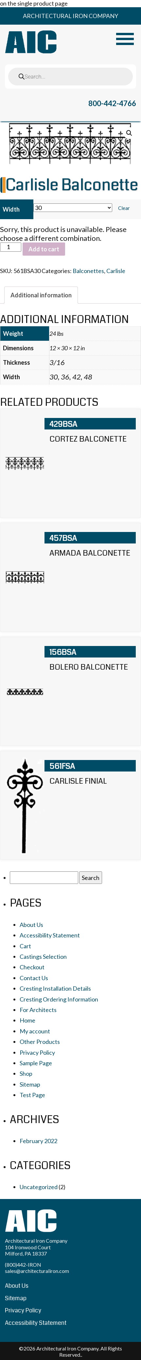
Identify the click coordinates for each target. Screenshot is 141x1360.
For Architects (38, 1009)
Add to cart (43, 249)
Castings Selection (43, 956)
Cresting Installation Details (55, 988)
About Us (31, 924)
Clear (124, 208)
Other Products (40, 1041)
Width (11, 209)
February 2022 (38, 1140)
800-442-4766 (112, 103)
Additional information (41, 295)
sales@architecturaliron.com (37, 1271)
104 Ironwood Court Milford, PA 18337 (28, 1250)
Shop (26, 1073)
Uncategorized (39, 1186)
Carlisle (115, 270)
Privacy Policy (37, 1052)
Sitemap (30, 1084)
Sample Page (36, 1063)
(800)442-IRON (23, 1264)
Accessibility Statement (50, 935)
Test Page (32, 1094)
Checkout (32, 967)
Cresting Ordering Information (59, 999)
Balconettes (88, 270)
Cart (25, 946)
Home (27, 1020)
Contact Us (34, 977)
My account (35, 1031)
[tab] (41, 295)
